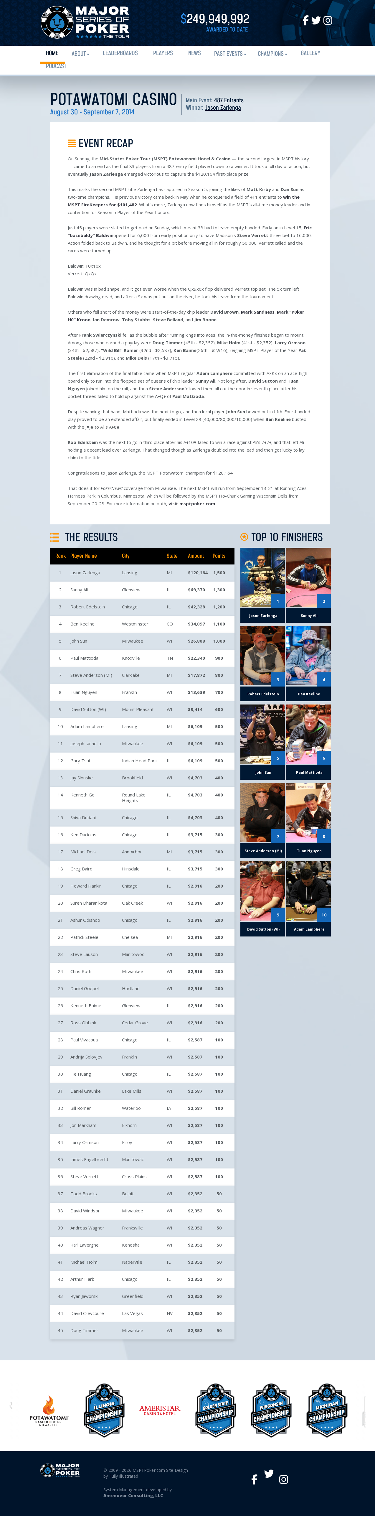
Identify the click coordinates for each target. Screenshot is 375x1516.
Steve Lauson (84, 954)
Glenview (131, 589)
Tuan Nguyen (83, 692)
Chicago (130, 607)
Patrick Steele (84, 937)
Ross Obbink (83, 1023)
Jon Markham (83, 1125)
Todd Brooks (83, 1193)
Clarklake (131, 675)
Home (52, 53)
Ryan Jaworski (84, 1296)
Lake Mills (131, 1091)
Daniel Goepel (84, 988)
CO (170, 624)
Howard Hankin (86, 886)
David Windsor (85, 1211)
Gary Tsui (80, 760)
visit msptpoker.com (191, 503)
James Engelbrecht (89, 1159)
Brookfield (132, 778)
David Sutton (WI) (88, 709)
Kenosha (131, 1245)
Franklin (129, 692)
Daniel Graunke (85, 1091)
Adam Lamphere (87, 726)
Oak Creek (132, 903)
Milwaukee (132, 641)
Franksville (132, 1228)
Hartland (131, 988)
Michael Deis (83, 852)
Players (163, 53)
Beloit (128, 1193)
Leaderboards (120, 53)
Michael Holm (84, 1262)
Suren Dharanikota (88, 903)
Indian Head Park (139, 760)
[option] (215, 1410)
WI (169, 641)
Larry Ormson (84, 1142)
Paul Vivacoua (84, 1040)
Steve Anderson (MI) (91, 675)
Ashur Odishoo (85, 920)
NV (170, 1313)
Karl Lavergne (84, 1245)
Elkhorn (129, 1125)
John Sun (78, 641)
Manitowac (133, 1159)
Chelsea (130, 937)
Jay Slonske (81, 778)
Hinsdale (131, 869)
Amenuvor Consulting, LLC (133, 1495)
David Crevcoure (87, 1313)
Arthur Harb (82, 1279)
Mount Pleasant (138, 709)
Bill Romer (80, 1108)
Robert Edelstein (87, 607)
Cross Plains (134, 1176)
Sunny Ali (79, 589)
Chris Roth (80, 971)
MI (169, 572)
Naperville (132, 1262)
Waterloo (131, 1108)
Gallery (311, 53)
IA (169, 1108)
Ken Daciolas (83, 834)
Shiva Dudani (83, 817)
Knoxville (131, 658)
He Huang (80, 1074)
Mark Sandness (258, 312)
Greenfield (132, 1296)
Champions (271, 54)
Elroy (127, 1142)
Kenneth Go (82, 795)
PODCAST (56, 66)
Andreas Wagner (87, 1228)
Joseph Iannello (85, 743)
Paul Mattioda (84, 658)
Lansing (129, 572)
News (194, 53)
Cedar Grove (135, 1023)
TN (170, 658)
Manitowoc (133, 954)
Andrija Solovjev (86, 1057)
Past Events (228, 54)
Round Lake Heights (134, 797)
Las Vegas (132, 1313)
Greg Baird (81, 869)
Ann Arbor (132, 852)
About (79, 54)
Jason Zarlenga (223, 108)
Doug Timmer (84, 1330)
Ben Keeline (82, 624)
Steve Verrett (84, 1176)
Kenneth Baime (85, 1005)
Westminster (135, 624)
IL (169, 589)
